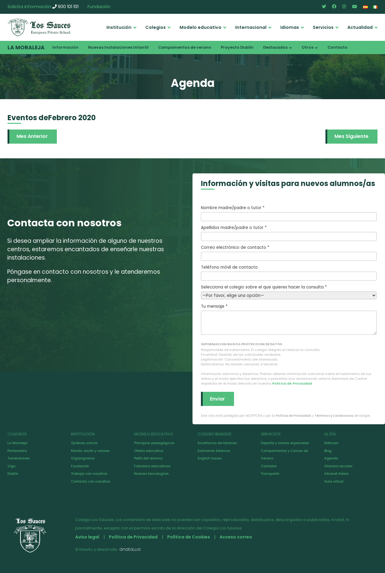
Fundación (99, 7)
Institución (118, 27)
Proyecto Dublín (237, 47)
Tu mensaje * (289, 319)
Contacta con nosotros (90, 481)
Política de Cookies (188, 537)
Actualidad (360, 27)
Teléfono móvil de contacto (289, 272)
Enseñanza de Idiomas (217, 442)
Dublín (13, 473)
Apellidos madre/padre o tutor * (289, 233)
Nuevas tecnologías (151, 473)
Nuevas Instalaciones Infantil (118, 47)
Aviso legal (87, 537)
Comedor (269, 466)
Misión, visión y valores (90, 450)
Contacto (337, 47)
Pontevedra (17, 450)
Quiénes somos (84, 442)
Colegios (155, 27)
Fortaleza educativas (152, 466)
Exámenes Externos (214, 450)
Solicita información (29, 7)
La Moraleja (26, 47)
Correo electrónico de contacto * (289, 253)
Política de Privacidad (292, 383)
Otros (307, 47)
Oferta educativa (148, 450)
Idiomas (289, 27)
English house (209, 458)
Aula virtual (333, 481)
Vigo (11, 466)
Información (65, 47)
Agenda (331, 458)
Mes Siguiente (351, 136)
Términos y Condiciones (333, 415)
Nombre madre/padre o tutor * (289, 213)
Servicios (323, 27)
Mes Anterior (32, 136)
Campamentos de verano (184, 47)
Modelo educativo (200, 27)
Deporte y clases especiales (285, 442)
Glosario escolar (338, 466)
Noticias (331, 442)
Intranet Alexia (336, 473)
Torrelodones (19, 458)
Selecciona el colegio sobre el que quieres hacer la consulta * (289, 291)
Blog (327, 450)
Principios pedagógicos (154, 442)
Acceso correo (236, 537)
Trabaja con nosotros (89, 473)
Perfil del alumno (148, 458)
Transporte (270, 473)
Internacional (250, 27)
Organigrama (82, 458)
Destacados (275, 47)
